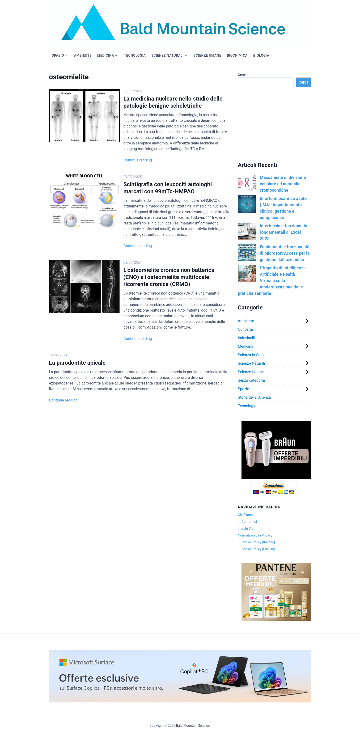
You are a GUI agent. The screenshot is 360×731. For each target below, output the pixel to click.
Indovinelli (246, 338)
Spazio (58, 55)
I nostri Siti (246, 528)
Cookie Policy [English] (258, 549)
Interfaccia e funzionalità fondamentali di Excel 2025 (283, 232)
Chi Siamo (245, 515)
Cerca (242, 75)
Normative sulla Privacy (255, 535)
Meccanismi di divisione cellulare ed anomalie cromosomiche (283, 184)
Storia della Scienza (254, 397)
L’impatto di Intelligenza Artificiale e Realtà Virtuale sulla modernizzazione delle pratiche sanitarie (272, 280)
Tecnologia (135, 55)
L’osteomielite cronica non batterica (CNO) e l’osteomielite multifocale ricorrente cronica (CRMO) (173, 277)
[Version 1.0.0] (276, 478)
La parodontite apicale (77, 362)
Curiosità (245, 329)
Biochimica (237, 55)
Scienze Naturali (167, 55)
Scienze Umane (207, 55)
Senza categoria (251, 380)
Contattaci (249, 522)
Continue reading (133, 160)
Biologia (261, 55)
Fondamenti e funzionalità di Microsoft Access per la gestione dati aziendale (285, 253)
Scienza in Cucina (252, 355)
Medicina (105, 55)
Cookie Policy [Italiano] (258, 542)
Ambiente (83, 55)
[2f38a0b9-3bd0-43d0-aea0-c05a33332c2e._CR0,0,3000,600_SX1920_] (180, 701)
